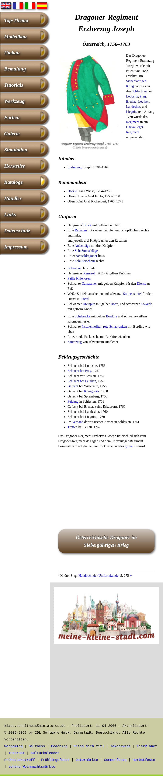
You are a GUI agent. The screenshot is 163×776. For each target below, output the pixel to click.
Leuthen (143, 101)
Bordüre (111, 316)
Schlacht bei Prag (79, 371)
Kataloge (13, 182)
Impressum (16, 247)
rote (105, 326)
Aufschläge (82, 245)
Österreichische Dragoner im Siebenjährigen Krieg (106, 541)
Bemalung (15, 69)
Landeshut (133, 106)
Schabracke (82, 316)
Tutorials (13, 85)
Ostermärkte (87, 760)
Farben (12, 117)
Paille (71, 278)
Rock (87, 225)
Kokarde (146, 304)
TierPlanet (147, 746)
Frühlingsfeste (55, 760)
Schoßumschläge (86, 250)
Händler (13, 198)
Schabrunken (118, 326)
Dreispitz (89, 304)
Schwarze (74, 268)
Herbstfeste (144, 760)
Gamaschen (89, 283)
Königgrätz (91, 391)
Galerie (12, 133)
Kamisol (89, 273)
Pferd (85, 299)
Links (10, 214)
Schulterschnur (85, 261)
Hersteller (14, 166)
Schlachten (139, 91)
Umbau (12, 52)
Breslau (131, 101)
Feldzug (73, 401)
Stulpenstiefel (132, 293)
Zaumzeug (74, 342)
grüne (128, 446)
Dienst (141, 283)
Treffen (72, 427)
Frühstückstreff (19, 760)
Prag (143, 96)
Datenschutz (17, 230)
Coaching (59, 746)
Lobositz (132, 96)
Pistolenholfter (91, 326)
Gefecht (72, 386)
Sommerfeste (115, 760)
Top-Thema (16, 20)
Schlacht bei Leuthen (81, 381)
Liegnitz (131, 111)
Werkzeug (14, 101)
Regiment (132, 122)
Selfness (37, 746)
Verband (77, 422)
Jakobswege (120, 746)
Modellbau (15, 36)
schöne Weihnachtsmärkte (31, 767)
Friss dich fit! (88, 746)
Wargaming (13, 746)
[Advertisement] (106, 483)
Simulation (15, 149)
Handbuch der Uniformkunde (98, 575)
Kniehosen (83, 278)
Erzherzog (74, 167)
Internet (16, 753)
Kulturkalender (45, 753)
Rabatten (81, 230)
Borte (114, 304)
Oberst (72, 191)
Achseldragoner (86, 256)
